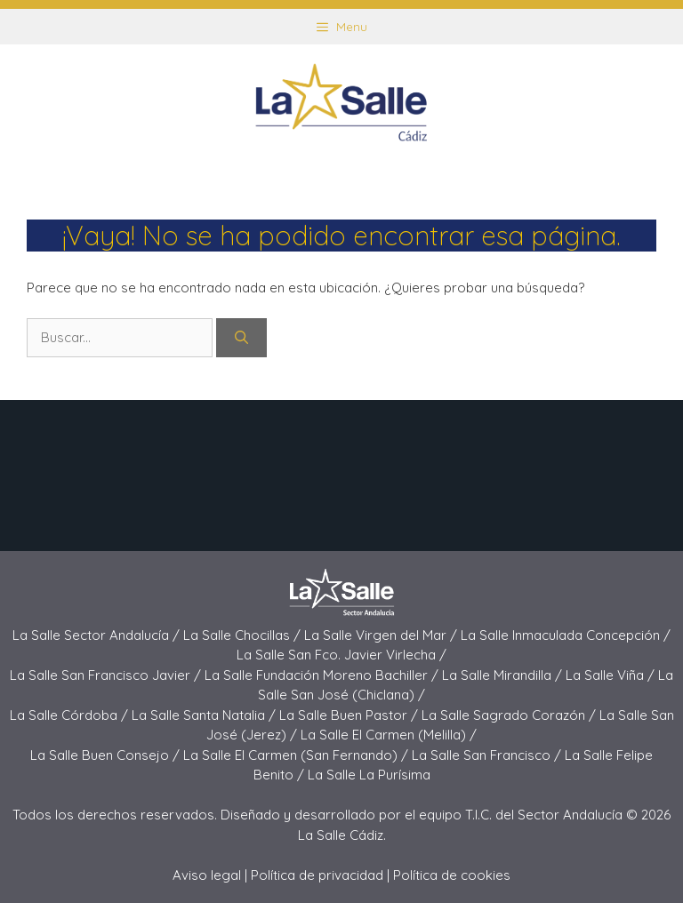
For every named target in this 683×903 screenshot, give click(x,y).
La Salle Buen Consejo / (106, 755)
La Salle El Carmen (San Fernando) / (297, 755)
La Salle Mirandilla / (504, 675)
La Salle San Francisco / (488, 755)
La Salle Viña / (612, 675)
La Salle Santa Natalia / (205, 715)
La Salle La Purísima (369, 774)
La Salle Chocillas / (243, 635)
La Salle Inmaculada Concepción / (566, 635)
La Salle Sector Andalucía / (97, 635)
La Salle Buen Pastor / (350, 715)
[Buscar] (241, 338)
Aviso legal (207, 875)
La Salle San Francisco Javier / (107, 675)
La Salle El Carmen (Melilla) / (389, 734)
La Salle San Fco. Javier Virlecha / (341, 654)
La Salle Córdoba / (71, 715)
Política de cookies (451, 875)
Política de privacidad (317, 875)
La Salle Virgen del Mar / (382, 635)
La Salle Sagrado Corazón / (510, 715)
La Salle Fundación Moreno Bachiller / (323, 675)
